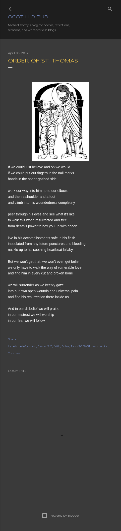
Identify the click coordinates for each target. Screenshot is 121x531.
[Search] (110, 8)
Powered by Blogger (60, 516)
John (65, 346)
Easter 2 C (45, 346)
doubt (31, 346)
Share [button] (12, 339)
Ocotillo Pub (28, 17)
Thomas (14, 353)
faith (57, 346)
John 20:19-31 (80, 346)
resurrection (100, 346)
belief (22, 346)
